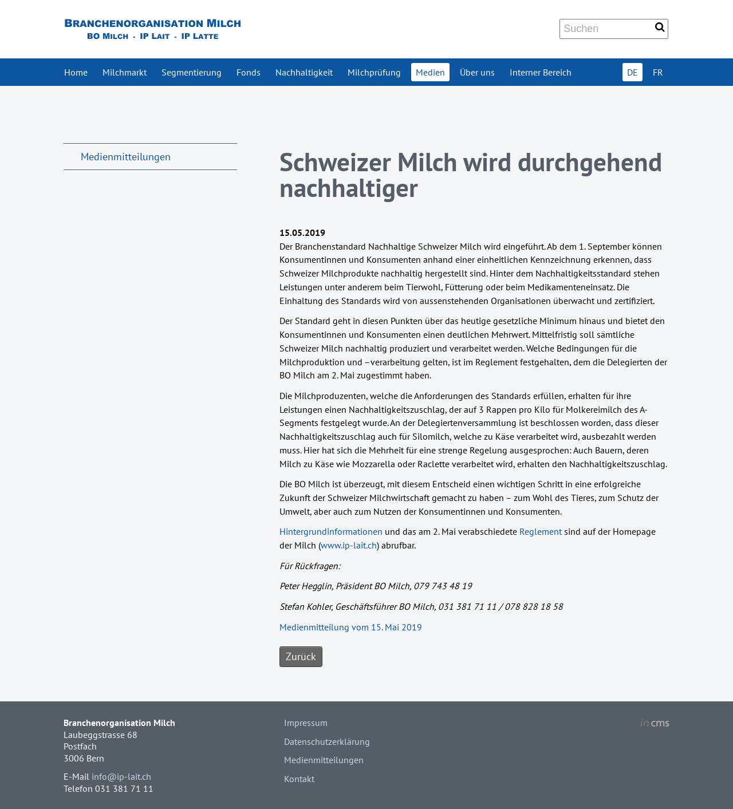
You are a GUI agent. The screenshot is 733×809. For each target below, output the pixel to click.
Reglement (540, 531)
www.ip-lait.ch (349, 545)
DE (632, 72)
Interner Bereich (541, 72)
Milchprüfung (374, 72)
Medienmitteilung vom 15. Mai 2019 (350, 627)
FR (658, 72)
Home (76, 72)
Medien (430, 72)
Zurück (301, 656)
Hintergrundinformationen (331, 531)
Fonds (249, 72)
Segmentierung (191, 72)
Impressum (306, 722)
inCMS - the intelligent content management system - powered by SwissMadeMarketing (654, 724)
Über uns (477, 72)
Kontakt (299, 778)
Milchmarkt (125, 72)
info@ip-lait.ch (121, 776)
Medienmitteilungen (126, 156)
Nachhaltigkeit (304, 72)
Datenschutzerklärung (327, 741)
